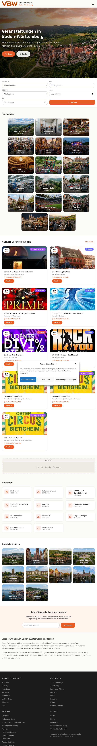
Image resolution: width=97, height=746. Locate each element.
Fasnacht (53, 659)
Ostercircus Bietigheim (13, 364)
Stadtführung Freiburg (61, 239)
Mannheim (6, 663)
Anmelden (68, 592)
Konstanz (13, 325)
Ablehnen (46, 379)
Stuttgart (61, 283)
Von (51, 90)
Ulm (3, 673)
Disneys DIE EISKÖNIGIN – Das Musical (67, 281)
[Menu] (92, 3)
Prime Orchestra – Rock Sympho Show (19, 281)
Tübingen (5, 669)
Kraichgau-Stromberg (10, 693)
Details (9, 248)
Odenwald (6, 706)
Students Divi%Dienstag (13, 322)
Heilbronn (20, 242)
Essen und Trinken (57, 656)
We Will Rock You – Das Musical (65, 322)
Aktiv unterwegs (56, 650)
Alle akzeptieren (28, 379)
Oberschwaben (8, 703)
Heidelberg (6, 656)
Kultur (89, 216)
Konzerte (40, 258)
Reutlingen (15, 283)
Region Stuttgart (8, 709)
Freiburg (61, 242)
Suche (23, 54)
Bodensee (6, 683)
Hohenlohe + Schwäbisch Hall (13, 689)
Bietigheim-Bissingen (24, 408)
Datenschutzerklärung (58, 693)
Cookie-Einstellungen (58, 696)
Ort (50, 82)
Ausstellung (54, 653)
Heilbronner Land (8, 686)
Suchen (72, 102)
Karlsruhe (5, 659)
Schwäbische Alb (8, 712)
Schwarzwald (7, 716)
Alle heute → (90, 209)
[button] (75, 364)
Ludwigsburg (7, 666)
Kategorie (6, 81)
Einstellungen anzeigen (66, 379)
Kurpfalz (5, 696)
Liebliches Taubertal (9, 699)
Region (5, 90)
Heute (8, 54)
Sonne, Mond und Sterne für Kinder (18, 239)
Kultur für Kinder (37, 216)
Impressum (54, 689)
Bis (3, 98)
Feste (41, 299)
